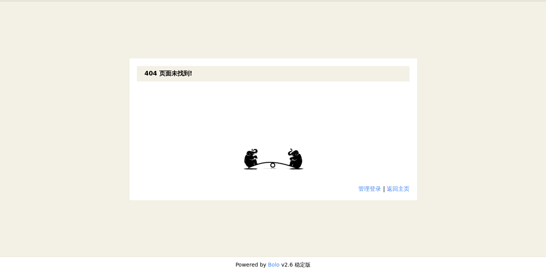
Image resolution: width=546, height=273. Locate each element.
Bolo (274, 265)
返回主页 (398, 188)
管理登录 (369, 188)
